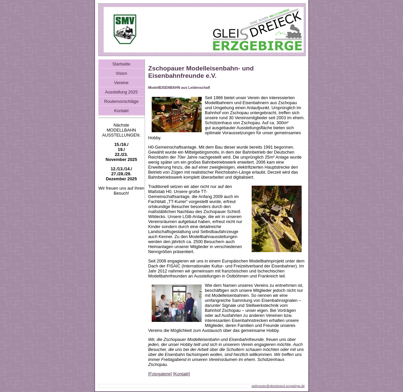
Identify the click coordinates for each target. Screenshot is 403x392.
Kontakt (121, 110)
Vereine (121, 82)
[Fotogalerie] (160, 373)
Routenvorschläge (121, 101)
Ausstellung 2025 (121, 91)
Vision (121, 73)
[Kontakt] (181, 373)
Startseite (121, 63)
